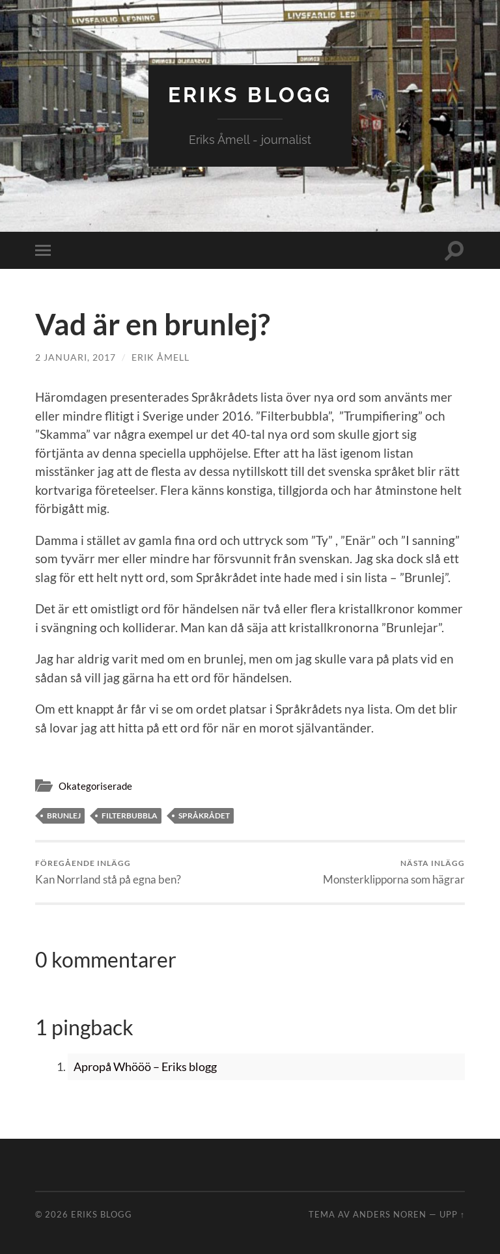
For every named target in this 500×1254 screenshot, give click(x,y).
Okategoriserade (95, 786)
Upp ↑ (452, 1214)
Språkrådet (204, 815)
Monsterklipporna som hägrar (394, 872)
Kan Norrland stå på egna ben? (108, 872)
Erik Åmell (160, 357)
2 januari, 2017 (75, 357)
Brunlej (64, 815)
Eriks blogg (250, 95)
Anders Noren (389, 1214)
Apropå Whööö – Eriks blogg (145, 1066)
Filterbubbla (130, 815)
